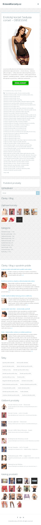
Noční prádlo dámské (24, 155)
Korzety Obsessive (9, 133)
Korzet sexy (32, 131)
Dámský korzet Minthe (15, 464)
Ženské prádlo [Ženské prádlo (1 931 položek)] (21, 377)
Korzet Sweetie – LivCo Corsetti (18, 447)
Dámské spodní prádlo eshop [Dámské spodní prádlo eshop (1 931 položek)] (21, 370)
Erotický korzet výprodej (21, 131)
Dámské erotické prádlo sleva (12, 98)
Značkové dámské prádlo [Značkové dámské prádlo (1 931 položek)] (28, 395)
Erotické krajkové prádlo (23, 120)
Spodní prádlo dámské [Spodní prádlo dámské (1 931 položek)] (8, 362)
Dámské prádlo (8, 110)
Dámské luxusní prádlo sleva (11, 106)
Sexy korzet (22, 158)
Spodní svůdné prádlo (23, 163)
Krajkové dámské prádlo (21, 133)
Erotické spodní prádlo (21, 126)
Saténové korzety (6, 236)
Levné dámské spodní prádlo (24, 145)
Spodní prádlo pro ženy (10, 163)
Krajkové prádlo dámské (19, 142)
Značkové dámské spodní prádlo (12, 170)
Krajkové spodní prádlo (10, 143)
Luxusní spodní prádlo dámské (12, 150)
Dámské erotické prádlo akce (25, 95)
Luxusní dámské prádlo (10, 148)
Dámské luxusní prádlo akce (11, 105)
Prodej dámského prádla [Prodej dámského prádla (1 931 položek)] (9, 388)
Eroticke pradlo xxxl (9, 126)
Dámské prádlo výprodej (22, 111)
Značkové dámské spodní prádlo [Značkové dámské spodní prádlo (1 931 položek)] (11, 395)
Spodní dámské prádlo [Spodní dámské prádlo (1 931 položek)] (8, 366)
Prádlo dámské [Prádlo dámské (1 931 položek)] (24, 391)
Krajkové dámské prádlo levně (12, 136)
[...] (22, 275)
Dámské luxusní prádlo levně (27, 105)
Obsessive (33, 155)
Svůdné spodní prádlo (10, 167)
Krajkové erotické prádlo (29, 140)
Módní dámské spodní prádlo (12, 153)
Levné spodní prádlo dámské (23, 146)
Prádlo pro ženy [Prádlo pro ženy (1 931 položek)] (7, 370)
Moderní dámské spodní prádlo (12, 152)
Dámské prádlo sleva (9, 111)
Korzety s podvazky (6, 234)
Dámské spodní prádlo (21, 113)
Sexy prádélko (30, 158)
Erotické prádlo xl (24, 125)
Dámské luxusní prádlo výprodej (12, 108)
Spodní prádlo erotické (22, 162)
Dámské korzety (5, 232)
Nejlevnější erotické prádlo (11, 155)
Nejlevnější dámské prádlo (27, 153)
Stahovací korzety (6, 240)
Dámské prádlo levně (30, 110)
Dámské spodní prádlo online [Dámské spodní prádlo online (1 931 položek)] (10, 391)
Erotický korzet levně (20, 130)
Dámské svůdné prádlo (10, 118)
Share (6, 172)
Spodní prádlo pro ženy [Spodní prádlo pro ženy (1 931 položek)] (9, 377)
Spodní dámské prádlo (28, 160)
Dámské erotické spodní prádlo (12, 101)
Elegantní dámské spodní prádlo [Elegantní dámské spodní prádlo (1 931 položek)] (11, 381)
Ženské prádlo (20, 167)
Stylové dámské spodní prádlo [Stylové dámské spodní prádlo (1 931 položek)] (24, 366)
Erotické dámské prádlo (10, 120)
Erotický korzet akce (9, 130)
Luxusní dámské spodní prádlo (25, 148)
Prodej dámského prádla (29, 157)
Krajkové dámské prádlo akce (12, 135)
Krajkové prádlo (8, 142)
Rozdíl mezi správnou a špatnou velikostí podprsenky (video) (18, 281)
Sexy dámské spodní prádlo (11, 158)
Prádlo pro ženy (17, 157)
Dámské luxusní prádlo (26, 103)
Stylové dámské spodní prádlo (12, 165)
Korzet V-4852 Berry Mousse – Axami (20, 430)
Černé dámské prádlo (11, 93)
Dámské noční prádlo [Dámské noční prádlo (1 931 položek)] (27, 381)
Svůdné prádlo (25, 165)
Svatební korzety (6, 243)
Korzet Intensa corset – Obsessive (19, 405)
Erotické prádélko (23, 121)
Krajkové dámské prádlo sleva (12, 138)
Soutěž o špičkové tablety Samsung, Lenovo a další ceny (16, 296)
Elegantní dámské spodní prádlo (25, 118)
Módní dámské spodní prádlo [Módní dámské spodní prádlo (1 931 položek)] (10, 384)
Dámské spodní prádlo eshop (12, 115)
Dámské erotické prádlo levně (12, 96)
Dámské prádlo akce (18, 110)
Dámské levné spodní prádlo (11, 103)
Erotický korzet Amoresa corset (18, 439)
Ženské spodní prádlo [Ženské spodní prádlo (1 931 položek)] (25, 373)
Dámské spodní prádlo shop (28, 116)
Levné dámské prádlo (9, 145)
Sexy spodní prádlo (16, 160)
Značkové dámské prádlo (23, 168)
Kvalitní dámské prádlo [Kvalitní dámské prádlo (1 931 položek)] (24, 388)
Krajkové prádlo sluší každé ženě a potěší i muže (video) (16, 269)
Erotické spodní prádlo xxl (11, 128)
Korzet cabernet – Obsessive (17, 422)
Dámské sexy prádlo (9, 113)
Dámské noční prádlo (27, 108)
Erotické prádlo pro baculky (11, 123)
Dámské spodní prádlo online (12, 116)
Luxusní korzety (5, 249)
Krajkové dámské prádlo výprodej (13, 140)
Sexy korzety (17, 91)
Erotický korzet (22, 128)
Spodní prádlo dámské (10, 162)
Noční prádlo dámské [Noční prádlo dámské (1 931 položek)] (22, 362)
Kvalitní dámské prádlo (23, 143)
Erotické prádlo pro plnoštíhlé (11, 125)
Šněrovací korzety (6, 238)
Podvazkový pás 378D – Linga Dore (19, 456)
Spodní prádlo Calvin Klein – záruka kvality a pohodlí (15, 309)
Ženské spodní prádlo (9, 168)
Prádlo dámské (8, 157)
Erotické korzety (9, 91)
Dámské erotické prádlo (10, 95)
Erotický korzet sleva (9, 131)
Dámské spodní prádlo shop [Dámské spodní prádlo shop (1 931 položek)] (10, 373)
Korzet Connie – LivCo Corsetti (18, 413)
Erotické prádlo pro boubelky (27, 123)
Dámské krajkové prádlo (28, 101)
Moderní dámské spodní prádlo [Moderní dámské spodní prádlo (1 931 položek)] (28, 384)
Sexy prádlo (7, 160)
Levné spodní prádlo (9, 146)
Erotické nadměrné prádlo (11, 121)
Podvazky (4, 251)
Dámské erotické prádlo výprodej (13, 100)
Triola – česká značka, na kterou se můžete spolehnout (16, 332)
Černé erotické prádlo (24, 93)
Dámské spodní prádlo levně (28, 115)
